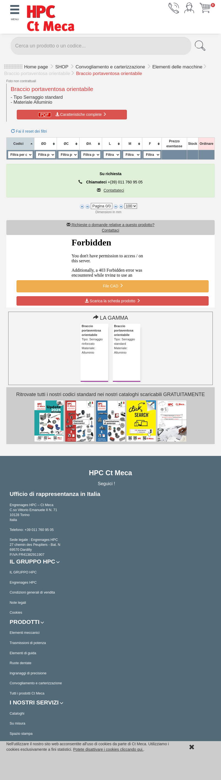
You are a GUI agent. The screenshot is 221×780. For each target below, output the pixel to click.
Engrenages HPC (23, 582)
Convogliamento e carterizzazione (110, 67)
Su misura (17, 723)
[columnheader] (20, 144)
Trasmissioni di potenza (28, 643)
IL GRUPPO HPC (23, 572)
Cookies (16, 613)
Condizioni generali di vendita (32, 592)
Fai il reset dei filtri (29, 131)
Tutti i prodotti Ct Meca (27, 693)
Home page (36, 67)
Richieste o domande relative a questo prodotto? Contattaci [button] (110, 228)
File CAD (112, 286)
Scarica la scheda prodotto (112, 301)
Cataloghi (17, 713)
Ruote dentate (20, 663)
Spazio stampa (21, 734)
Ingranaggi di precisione (28, 673)
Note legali (18, 603)
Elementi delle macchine (177, 67)
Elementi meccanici (25, 633)
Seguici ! (107, 483)
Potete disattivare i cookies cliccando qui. (108, 749)
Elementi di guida (23, 653)
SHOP (62, 67)
